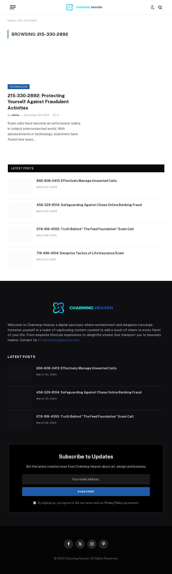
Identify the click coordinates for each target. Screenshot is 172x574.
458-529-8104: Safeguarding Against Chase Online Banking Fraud (89, 205)
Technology (18, 86)
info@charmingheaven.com (59, 340)
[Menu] (13, 7)
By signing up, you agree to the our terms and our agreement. (86, 503)
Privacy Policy (114, 503)
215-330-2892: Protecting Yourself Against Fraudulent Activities (38, 101)
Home (11, 20)
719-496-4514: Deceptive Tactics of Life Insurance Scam (80, 253)
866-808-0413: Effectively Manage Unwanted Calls (77, 181)
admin (15, 115)
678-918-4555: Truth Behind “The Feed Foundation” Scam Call (85, 229)
